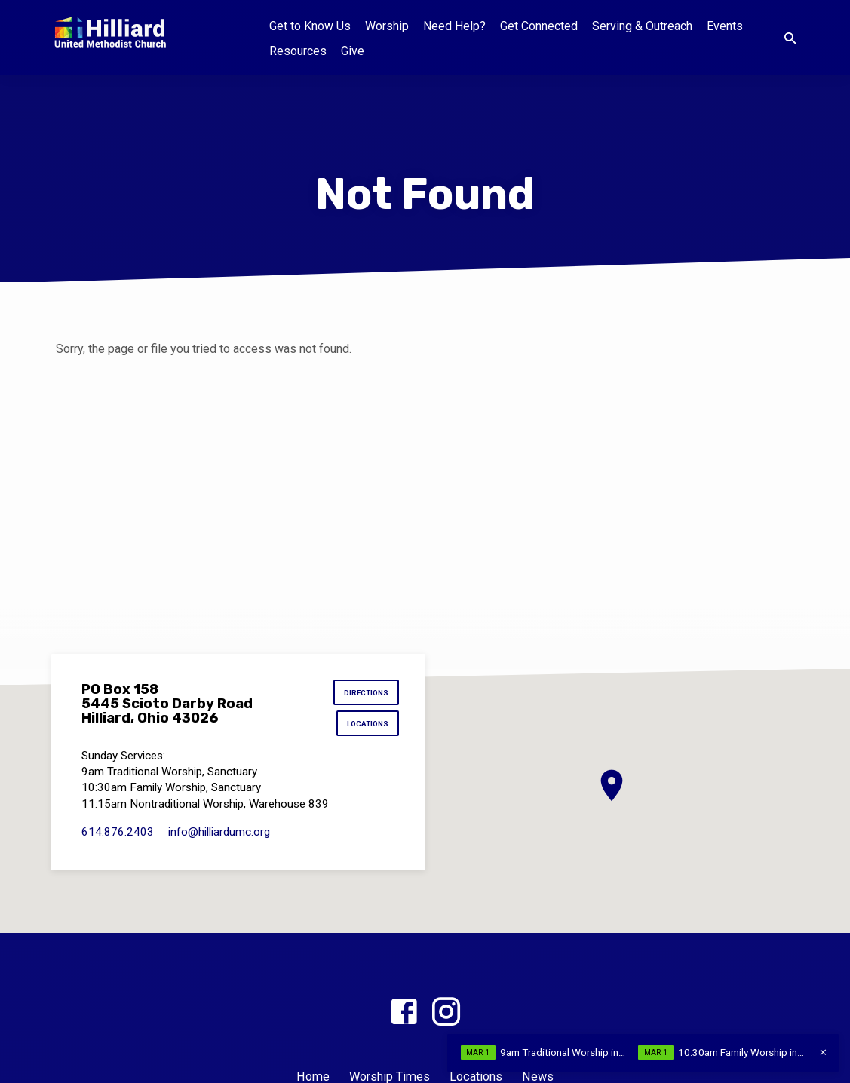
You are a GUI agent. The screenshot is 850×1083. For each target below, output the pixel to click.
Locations (365, 727)
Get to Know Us (310, 26)
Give (352, 51)
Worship (387, 26)
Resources (298, 51)
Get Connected (539, 26)
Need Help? (454, 26)
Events (725, 26)
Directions (364, 694)
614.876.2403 (117, 835)
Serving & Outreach (642, 26)
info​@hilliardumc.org (219, 835)
